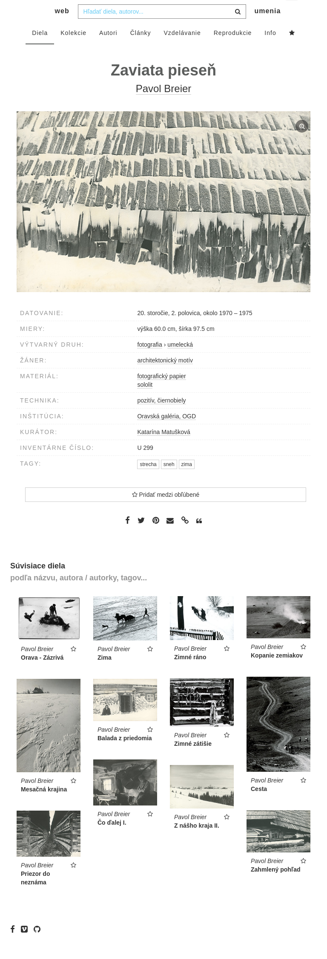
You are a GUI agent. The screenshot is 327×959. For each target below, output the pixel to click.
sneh (169, 481)
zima (186, 481)
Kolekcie (73, 49)
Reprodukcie (233, 49)
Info (270, 49)
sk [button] (292, 13)
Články (140, 49)
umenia (267, 28)
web (62, 28)
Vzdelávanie (182, 49)
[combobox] (162, 28)
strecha (148, 481)
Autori (108, 49)
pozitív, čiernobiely (161, 417)
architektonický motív (165, 377)
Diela (40, 49)
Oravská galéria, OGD (166, 433)
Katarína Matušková (163, 449)
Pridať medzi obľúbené (166, 511)
